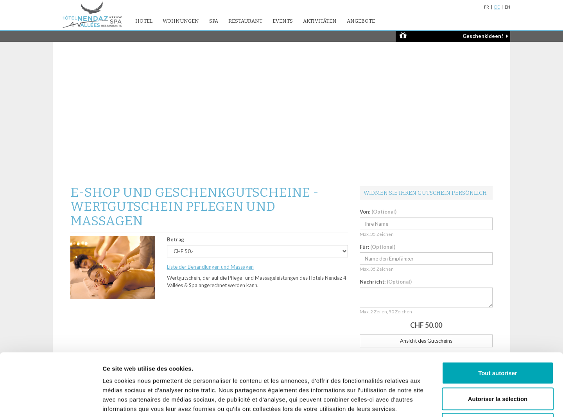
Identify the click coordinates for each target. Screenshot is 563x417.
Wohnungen (181, 21)
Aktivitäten (320, 21)
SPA (213, 21)
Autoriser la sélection (498, 340)
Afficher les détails (430, 401)
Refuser (498, 365)
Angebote (361, 21)
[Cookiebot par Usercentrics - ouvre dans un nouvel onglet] (50, 402)
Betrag (175, 239)
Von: (378, 211)
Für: (377, 247)
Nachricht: (386, 282)
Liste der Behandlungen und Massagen (210, 267)
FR (486, 6)
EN (507, 6)
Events (283, 21)
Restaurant (245, 21)
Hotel (143, 21)
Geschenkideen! (454, 35)
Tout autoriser (497, 314)
